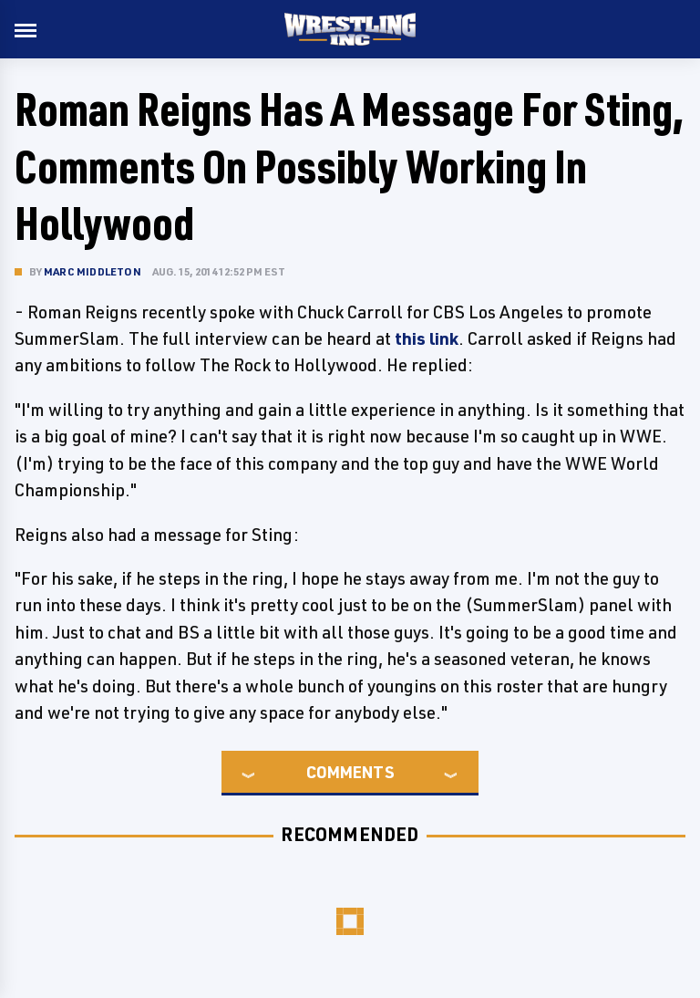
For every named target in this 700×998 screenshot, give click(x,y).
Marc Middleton (92, 271)
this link (426, 338)
